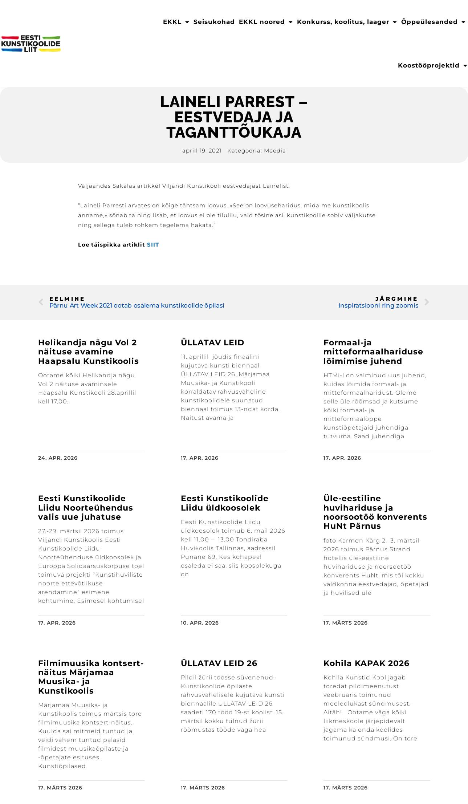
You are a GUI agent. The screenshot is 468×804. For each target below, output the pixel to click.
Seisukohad (214, 21)
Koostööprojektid (433, 65)
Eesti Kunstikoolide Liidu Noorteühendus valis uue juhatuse (85, 508)
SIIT (153, 244)
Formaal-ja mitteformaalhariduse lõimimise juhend (373, 352)
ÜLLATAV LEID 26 (219, 663)
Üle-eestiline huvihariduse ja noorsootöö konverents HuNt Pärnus (375, 512)
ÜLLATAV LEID (212, 343)
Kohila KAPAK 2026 (366, 663)
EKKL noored (266, 22)
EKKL (176, 22)
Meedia (275, 150)
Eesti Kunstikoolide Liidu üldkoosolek (225, 503)
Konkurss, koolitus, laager (347, 22)
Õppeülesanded (433, 22)
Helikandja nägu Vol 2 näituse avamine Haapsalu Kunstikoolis (88, 352)
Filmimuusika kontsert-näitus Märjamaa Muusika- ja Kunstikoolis (91, 677)
